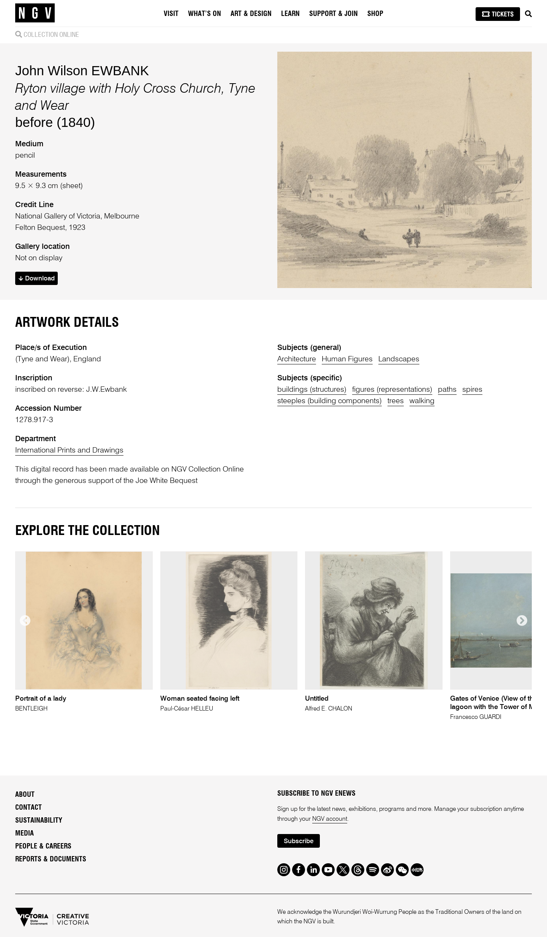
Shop (375, 14)
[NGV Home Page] (35, 13)
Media (24, 833)
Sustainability (38, 820)
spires (472, 390)
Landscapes (398, 359)
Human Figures (347, 359)
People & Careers (43, 846)
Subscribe (298, 841)
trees (395, 401)
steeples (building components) (329, 401)
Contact (28, 807)
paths (447, 390)
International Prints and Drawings (69, 450)
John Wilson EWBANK (82, 70)
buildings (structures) (311, 390)
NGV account (329, 819)
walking (422, 401)
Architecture (296, 359)
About (25, 794)
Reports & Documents (50, 859)
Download (37, 278)
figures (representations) (392, 390)
